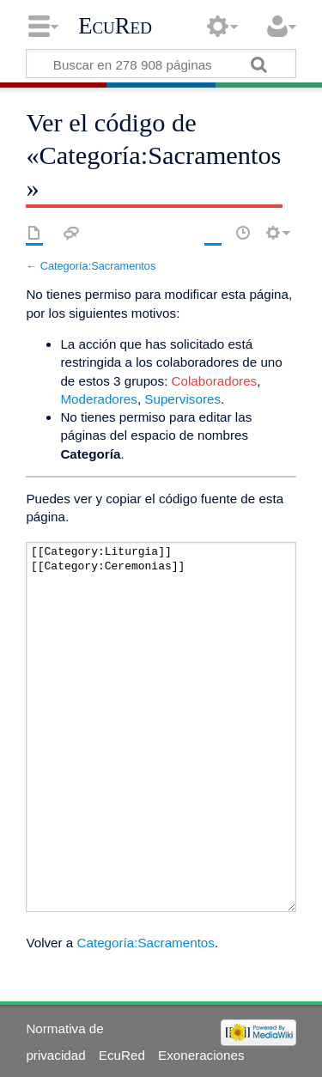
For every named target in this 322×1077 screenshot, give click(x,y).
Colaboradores (215, 381)
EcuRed (115, 26)
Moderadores (98, 399)
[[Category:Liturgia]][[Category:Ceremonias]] (160, 727)
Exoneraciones (201, 1055)
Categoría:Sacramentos (98, 265)
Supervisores (182, 399)
